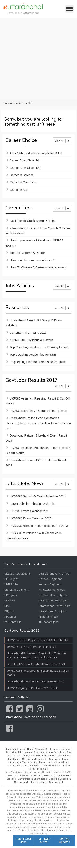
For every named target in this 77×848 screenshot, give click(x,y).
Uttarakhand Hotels (43, 762)
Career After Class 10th (25, 160)
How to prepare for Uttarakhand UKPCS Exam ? (35, 243)
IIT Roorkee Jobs (49, 622)
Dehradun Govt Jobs (60, 749)
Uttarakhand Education (34, 759)
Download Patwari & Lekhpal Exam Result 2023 (36, 438)
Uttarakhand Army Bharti (54, 573)
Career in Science (22, 175)
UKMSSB (9, 600)
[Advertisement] (38, 58)
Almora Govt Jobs (55, 752)
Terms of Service (51, 765)
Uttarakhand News (59, 759)
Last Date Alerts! (44, 840)
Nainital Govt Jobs (34, 752)
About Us (21, 765)
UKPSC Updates (64, 840)
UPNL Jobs (10, 595)
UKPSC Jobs (11, 579)
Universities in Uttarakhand (32, 779)
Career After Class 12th (25, 167)
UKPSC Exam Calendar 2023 (29, 511)
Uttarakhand (13, 759)
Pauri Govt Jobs (14, 752)
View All (62, 141)
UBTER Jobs (11, 584)
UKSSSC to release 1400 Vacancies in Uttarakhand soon (34, 535)
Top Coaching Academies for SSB (33, 354)
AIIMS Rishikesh (48, 616)
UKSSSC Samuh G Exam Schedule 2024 (37, 496)
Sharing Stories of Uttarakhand (46, 782)
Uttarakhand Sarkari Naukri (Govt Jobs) (26, 749)
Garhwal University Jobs (53, 595)
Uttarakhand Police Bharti (54, 606)
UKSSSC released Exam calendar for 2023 (39, 525)
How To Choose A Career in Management (38, 267)
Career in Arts (19, 189)
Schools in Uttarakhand (42, 775)
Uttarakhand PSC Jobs (34, 755)
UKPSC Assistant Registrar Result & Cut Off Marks (38, 401)
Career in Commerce (24, 182)
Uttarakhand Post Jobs (53, 611)
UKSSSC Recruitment (17, 573)
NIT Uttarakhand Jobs (52, 590)
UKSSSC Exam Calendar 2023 (30, 518)
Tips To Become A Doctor (27, 252)
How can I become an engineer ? (32, 260)
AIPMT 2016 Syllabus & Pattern (31, 340)
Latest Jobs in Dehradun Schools (32, 503)
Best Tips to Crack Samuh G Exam (33, 220)
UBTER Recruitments (59, 755)
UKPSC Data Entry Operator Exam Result (38, 411)
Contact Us (34, 765)
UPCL (7, 606)
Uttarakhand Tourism (19, 762)
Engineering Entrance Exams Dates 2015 (37, 362)
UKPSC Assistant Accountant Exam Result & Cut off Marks (38, 450)
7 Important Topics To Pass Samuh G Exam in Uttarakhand (38, 230)
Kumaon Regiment (50, 584)
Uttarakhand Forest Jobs (54, 600)
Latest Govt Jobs (23, 840)
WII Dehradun (12, 622)
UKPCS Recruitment (16, 590)
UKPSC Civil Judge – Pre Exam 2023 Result (32, 688)
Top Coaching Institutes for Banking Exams (39, 347)
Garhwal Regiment (50, 579)
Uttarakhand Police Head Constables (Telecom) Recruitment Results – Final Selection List (38, 423)
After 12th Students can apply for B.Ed (36, 153)
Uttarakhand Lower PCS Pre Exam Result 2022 (36, 462)
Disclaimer (42, 769)
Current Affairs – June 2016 (28, 332)
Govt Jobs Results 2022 (21, 631)
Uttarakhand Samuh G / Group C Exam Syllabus (34, 322)
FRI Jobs (9, 611)
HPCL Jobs (10, 616)
